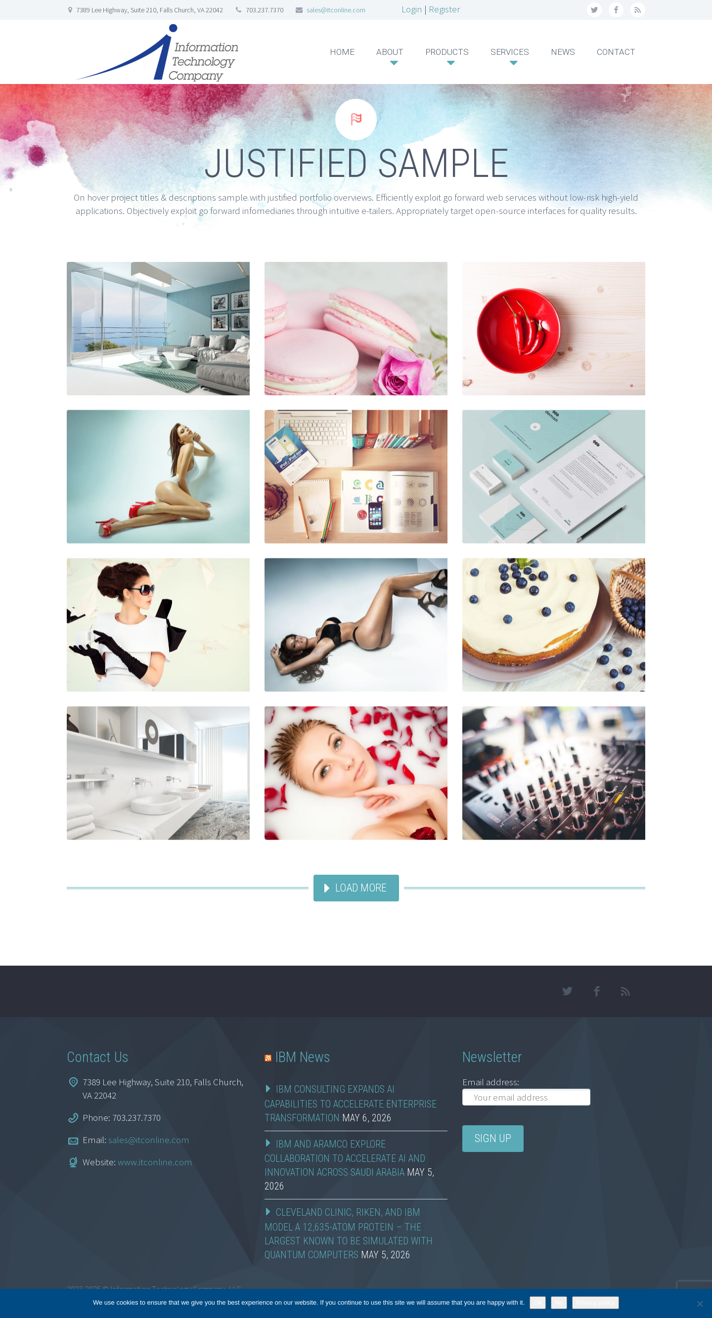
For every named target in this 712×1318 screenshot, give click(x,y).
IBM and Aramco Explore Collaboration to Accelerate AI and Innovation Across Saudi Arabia (345, 1158)
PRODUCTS (447, 52)
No (559, 1302)
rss (637, 9)
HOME (342, 52)
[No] (700, 1304)
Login (411, 9)
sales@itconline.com (336, 9)
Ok (538, 1302)
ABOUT (389, 52)
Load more (361, 888)
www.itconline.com (155, 1162)
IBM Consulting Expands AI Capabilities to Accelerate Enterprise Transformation (351, 1103)
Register (444, 9)
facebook (616, 9)
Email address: (490, 1082)
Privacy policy (595, 1302)
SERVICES (509, 52)
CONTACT (616, 52)
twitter (594, 9)
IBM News (302, 1057)
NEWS (563, 52)
